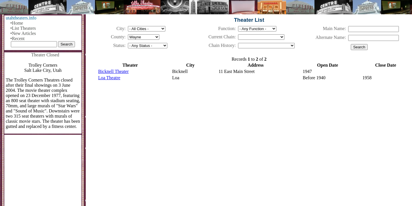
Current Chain (221, 36)
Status (118, 45)
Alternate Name (330, 37)
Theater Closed (45, 54)
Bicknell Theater (113, 71)
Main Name (334, 28)
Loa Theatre (109, 77)
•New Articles (23, 33)
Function (226, 28)
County (117, 36)
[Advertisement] (249, 130)
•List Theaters (23, 28)
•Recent (17, 38)
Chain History (221, 45)
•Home (16, 23)
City (120, 28)
